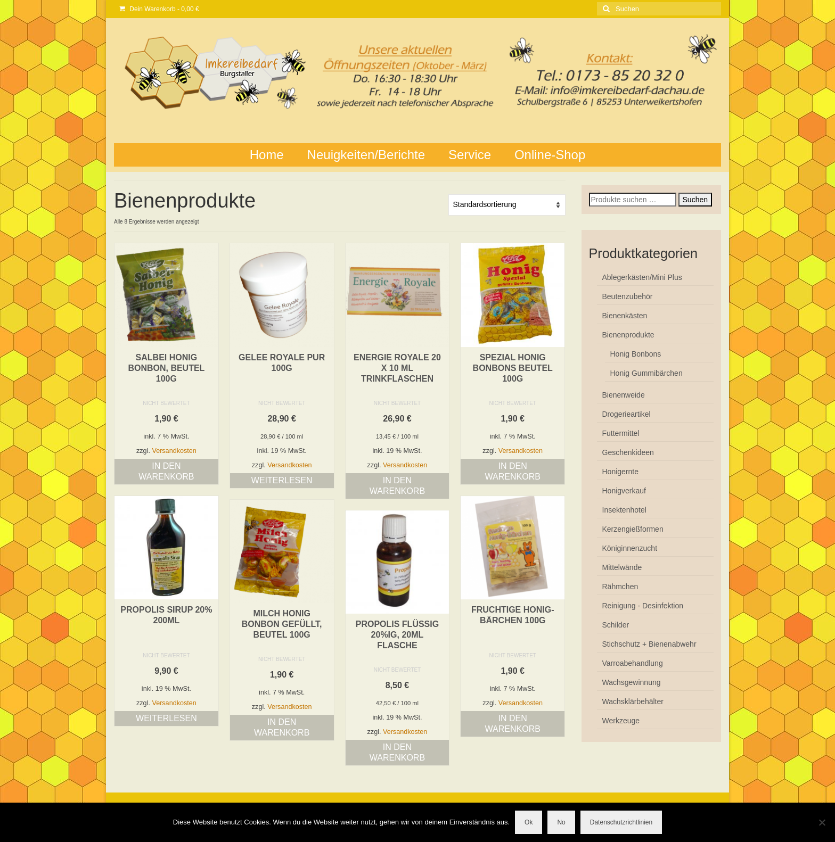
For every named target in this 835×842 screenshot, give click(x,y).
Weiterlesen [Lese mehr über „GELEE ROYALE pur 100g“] (282, 480)
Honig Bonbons (635, 354)
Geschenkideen (628, 452)
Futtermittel (621, 433)
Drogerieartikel (626, 414)
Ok (529, 822)
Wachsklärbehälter (633, 701)
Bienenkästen (625, 315)
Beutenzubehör (627, 296)
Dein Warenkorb (159, 9)
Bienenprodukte (628, 335)
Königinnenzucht (630, 548)
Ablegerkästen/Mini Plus (642, 277)
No (561, 822)
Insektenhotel (624, 510)
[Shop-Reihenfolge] (507, 205)
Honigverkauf (624, 490)
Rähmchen (620, 586)
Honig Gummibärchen (646, 373)
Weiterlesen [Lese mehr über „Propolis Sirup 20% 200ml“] (166, 718)
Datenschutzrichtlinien (621, 822)
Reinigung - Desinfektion (643, 605)
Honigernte (620, 471)
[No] (821, 822)
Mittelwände (622, 567)
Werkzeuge (621, 720)
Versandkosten (174, 451)
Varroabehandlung (632, 663)
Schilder (615, 625)
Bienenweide (623, 395)
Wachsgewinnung (631, 682)
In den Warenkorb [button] (166, 471)
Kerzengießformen (633, 529)
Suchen (695, 199)
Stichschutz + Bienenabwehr (649, 644)
